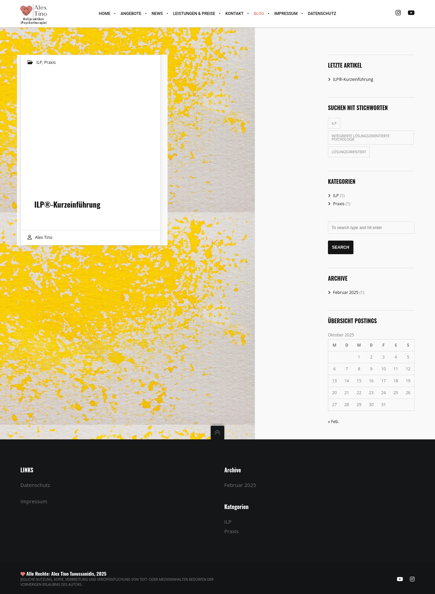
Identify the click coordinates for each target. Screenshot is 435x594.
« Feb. (333, 421)
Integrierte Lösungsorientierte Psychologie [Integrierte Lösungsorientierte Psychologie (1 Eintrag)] (360, 138)
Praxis (50, 62)
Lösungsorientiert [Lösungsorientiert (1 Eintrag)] (349, 152)
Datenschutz (35, 485)
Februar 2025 (346, 292)
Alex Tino (43, 237)
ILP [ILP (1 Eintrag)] (334, 123)
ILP (39, 62)
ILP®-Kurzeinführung (353, 79)
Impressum (33, 501)
